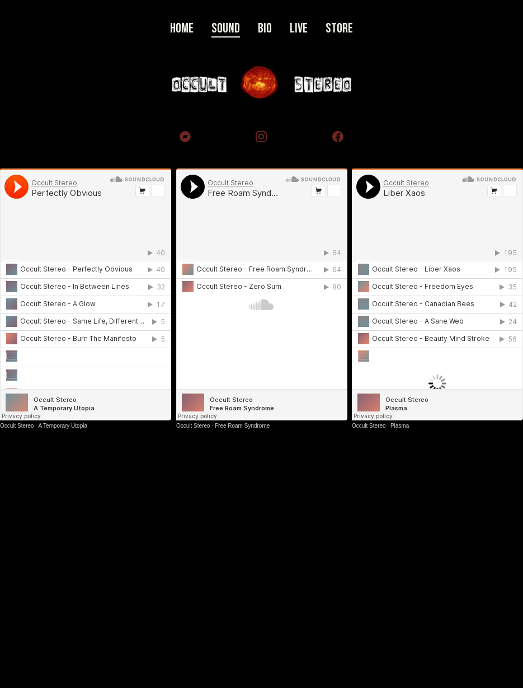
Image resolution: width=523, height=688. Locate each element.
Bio (265, 28)
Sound (225, 28)
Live (299, 28)
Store (339, 28)
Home (182, 28)
